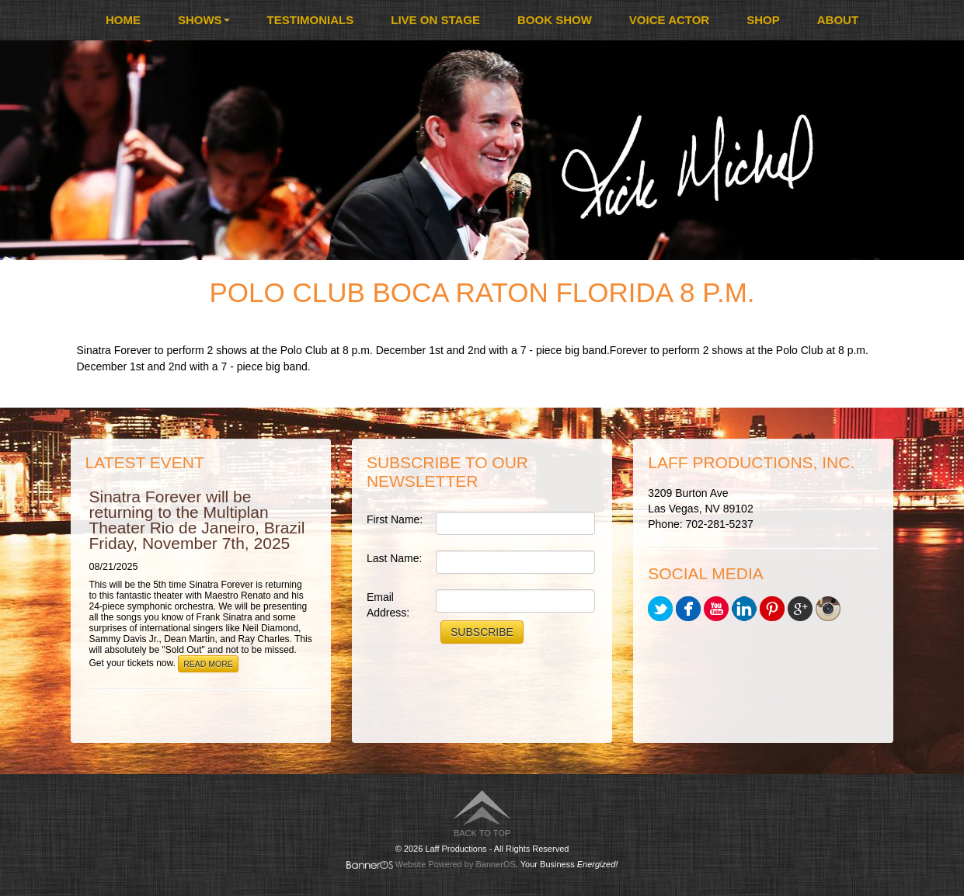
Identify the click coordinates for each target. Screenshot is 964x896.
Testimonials (310, 19)
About (837, 19)
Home (123, 19)
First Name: (395, 519)
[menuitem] (123, 20)
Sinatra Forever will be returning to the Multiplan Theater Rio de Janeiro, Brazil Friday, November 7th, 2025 (197, 520)
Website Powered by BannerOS (455, 864)
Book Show (554, 19)
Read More (208, 664)
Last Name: (395, 558)
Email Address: (388, 605)
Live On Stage (435, 19)
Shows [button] (204, 19)
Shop (763, 19)
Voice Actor (669, 19)
